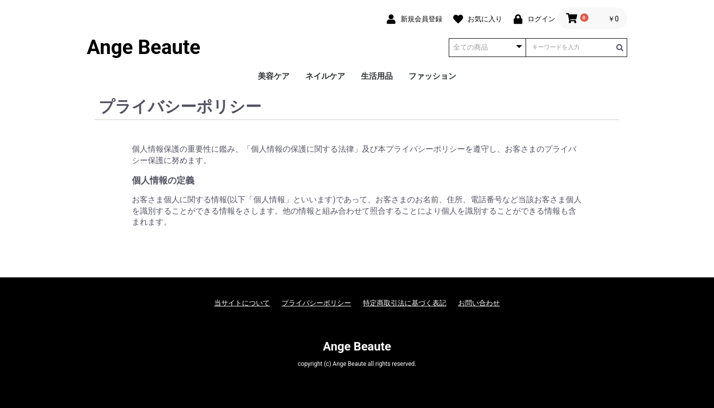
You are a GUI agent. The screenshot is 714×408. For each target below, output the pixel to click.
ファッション (432, 76)
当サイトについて (242, 303)
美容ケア (274, 76)
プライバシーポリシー (316, 303)
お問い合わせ (479, 303)
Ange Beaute (143, 47)
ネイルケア (325, 76)
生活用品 (377, 76)
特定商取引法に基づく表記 (404, 303)
